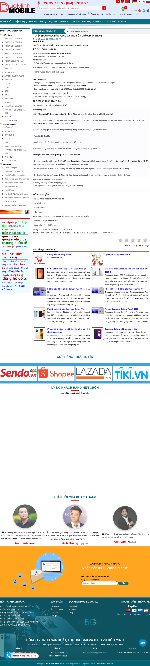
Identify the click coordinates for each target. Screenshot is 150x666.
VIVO (6, 95)
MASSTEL (8, 98)
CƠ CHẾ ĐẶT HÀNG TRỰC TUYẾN (15, 625)
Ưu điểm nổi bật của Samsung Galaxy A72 (65, 309)
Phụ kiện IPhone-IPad (13, 183)
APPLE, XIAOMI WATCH (14, 76)
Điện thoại (21, 22)
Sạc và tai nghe (10, 167)
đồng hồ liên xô (12, 268)
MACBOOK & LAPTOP (14, 106)
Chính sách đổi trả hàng (76, 14)
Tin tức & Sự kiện (82, 22)
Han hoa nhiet (8, 229)
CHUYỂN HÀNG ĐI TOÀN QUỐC (14, 606)
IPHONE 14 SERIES (13, 46)
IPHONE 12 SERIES (13, 38)
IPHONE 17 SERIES (13, 57)
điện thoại (59, 53)
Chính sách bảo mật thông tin (125, 14)
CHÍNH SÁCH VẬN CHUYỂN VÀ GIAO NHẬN (19, 622)
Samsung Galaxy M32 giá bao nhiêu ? (121, 329)
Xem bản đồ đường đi (115, 22)
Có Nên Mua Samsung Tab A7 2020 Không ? (66, 269)
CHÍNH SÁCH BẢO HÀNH (11, 609)
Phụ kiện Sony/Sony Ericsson (16, 198)
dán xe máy (12, 253)
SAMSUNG (9, 80)
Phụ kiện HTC (10, 190)
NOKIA (7, 91)
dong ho (5, 275)
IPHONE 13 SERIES (13, 42)
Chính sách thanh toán (53, 14)
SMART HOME (10, 120)
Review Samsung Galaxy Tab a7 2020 (121, 309)
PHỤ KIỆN (8, 117)
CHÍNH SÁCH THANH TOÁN (12, 619)
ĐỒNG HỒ (9, 127)
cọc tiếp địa (8, 222)
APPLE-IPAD (9, 72)
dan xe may (10, 257)
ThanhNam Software (104, 663)
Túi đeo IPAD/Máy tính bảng (16, 194)
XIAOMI (7, 83)
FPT (6, 142)
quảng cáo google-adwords (14, 237)
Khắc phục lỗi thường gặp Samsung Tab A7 (124, 289)
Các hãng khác (10, 201)
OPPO (7, 87)
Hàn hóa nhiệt (16, 226)
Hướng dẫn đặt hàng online (59, 255)
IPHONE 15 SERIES (13, 50)
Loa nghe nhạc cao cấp (14, 171)
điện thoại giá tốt (13, 232)
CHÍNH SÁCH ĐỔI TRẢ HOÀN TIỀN (15, 616)
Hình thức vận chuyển (99, 14)
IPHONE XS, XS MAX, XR (15, 65)
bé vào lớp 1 (9, 246)
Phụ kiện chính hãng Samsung (17, 175)
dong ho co (17, 275)
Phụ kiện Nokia (10, 186)
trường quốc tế (14, 243)
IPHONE (8, 68)
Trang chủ (5, 22)
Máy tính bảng (37, 22)
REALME (8, 102)
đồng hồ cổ (12, 278)
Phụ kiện (53, 22)
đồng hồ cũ (15, 271)
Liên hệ (96, 22)
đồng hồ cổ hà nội (9, 261)
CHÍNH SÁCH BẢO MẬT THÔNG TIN (16, 612)
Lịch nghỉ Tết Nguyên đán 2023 (118, 255)
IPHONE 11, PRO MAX (14, 61)
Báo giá (64, 22)
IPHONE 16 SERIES (13, 53)
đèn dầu (13, 286)
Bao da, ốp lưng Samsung (15, 205)
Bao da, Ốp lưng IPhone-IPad (16, 179)
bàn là (9, 290)
